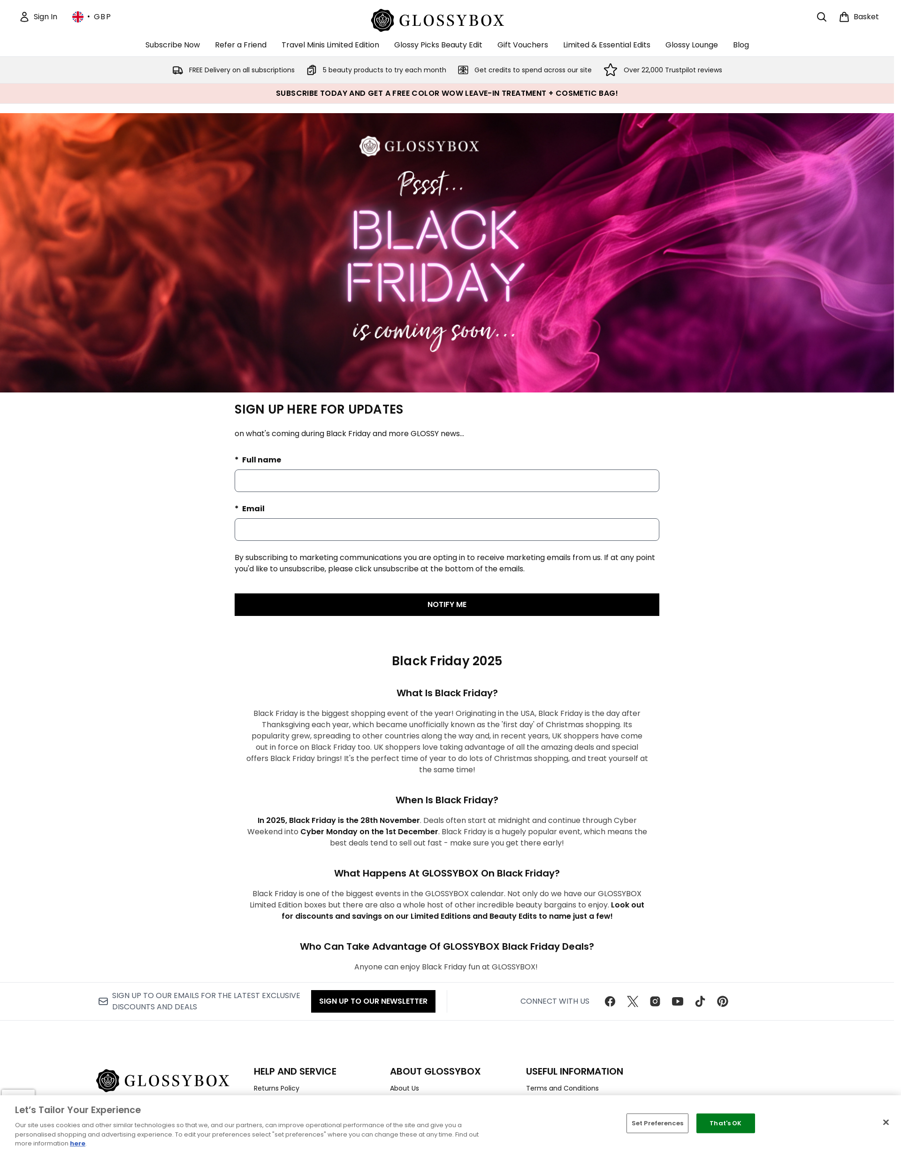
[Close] (886, 1122)
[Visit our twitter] (632, 1001)
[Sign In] (38, 17)
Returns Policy (276, 1088)
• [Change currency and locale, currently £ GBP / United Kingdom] (91, 17)
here (77, 1143)
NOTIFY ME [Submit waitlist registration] (447, 604)
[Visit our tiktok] (700, 1001)
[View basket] (859, 17)
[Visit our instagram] (655, 1001)
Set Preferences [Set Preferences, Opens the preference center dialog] (657, 1123)
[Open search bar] (821, 17)
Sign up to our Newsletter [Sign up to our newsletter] (373, 1001)
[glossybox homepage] (447, 19)
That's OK (725, 1123)
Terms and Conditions (562, 1088)
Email (253, 508)
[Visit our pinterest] (722, 1001)
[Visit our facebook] (610, 1001)
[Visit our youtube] (677, 1001)
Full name (261, 459)
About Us (404, 1088)
